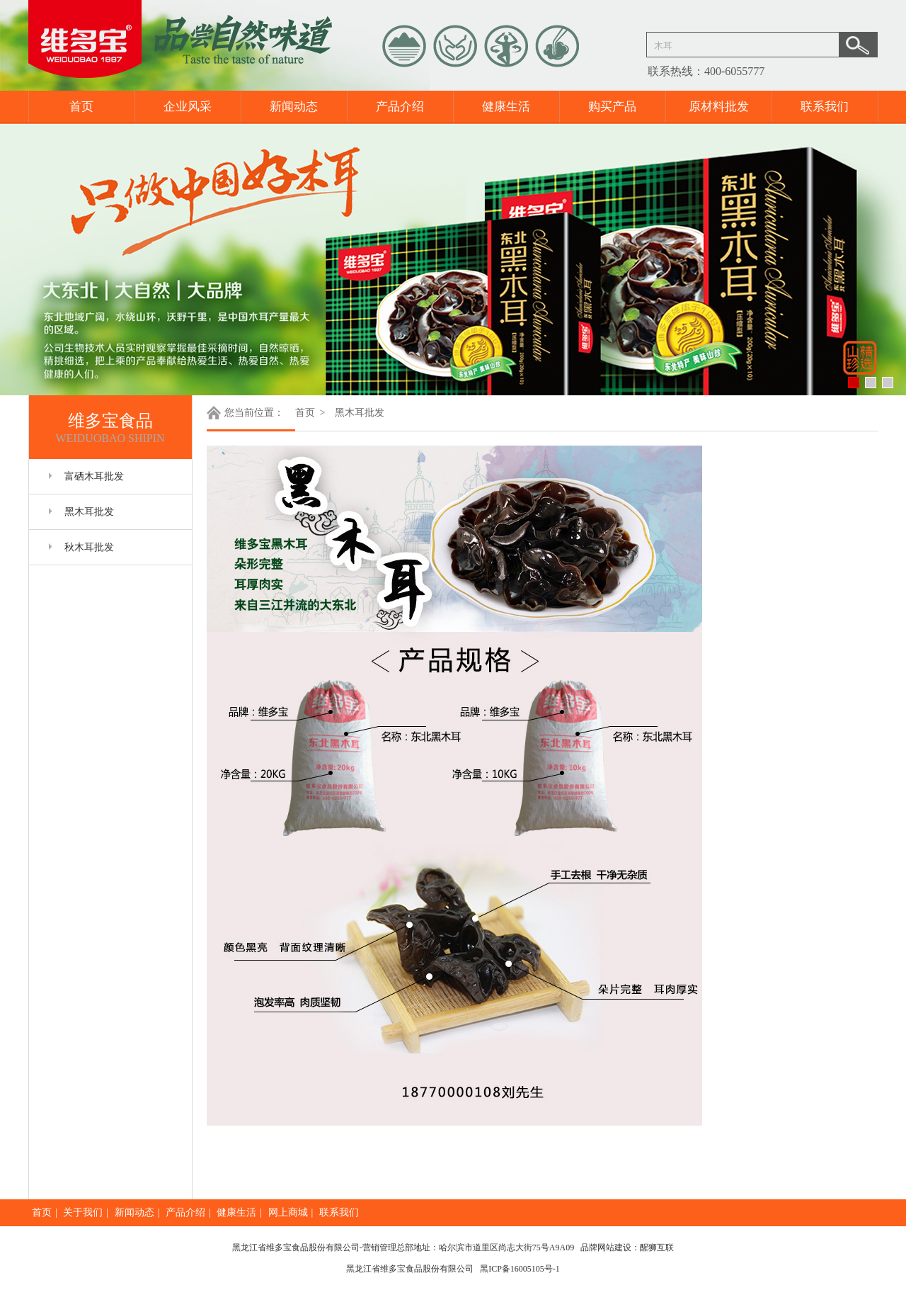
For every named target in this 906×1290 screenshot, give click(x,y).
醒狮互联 (657, 1247)
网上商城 (288, 1212)
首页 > (311, 412)
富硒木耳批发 (94, 476)
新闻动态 (294, 106)
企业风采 (188, 106)
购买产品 (612, 106)
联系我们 (825, 106)
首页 (81, 106)
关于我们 (83, 1212)
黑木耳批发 (89, 512)
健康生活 (506, 106)
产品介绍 (400, 106)
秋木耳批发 (89, 547)
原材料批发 (719, 106)
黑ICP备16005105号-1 (520, 1269)
